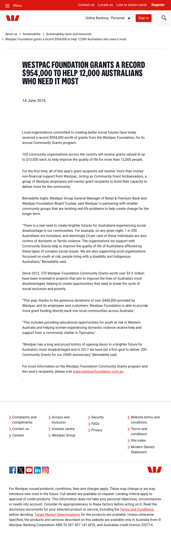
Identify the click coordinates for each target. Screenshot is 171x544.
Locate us (105, 5)
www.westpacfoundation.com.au (98, 371)
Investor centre (63, 429)
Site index (138, 440)
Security (97, 417)
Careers (18, 435)
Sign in (143, 18)
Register (158, 5)
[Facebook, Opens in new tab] (12, 470)
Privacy (97, 430)
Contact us (86, 5)
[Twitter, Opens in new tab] (21, 470)
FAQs (95, 424)
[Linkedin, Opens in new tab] (37, 470)
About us (11, 34)
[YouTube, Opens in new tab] (29, 470)
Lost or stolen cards (131, 5)
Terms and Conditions (137, 509)
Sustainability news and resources (69, 34)
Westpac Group (63, 435)
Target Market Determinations (57, 515)
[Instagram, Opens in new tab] (45, 472)
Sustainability (32, 34)
